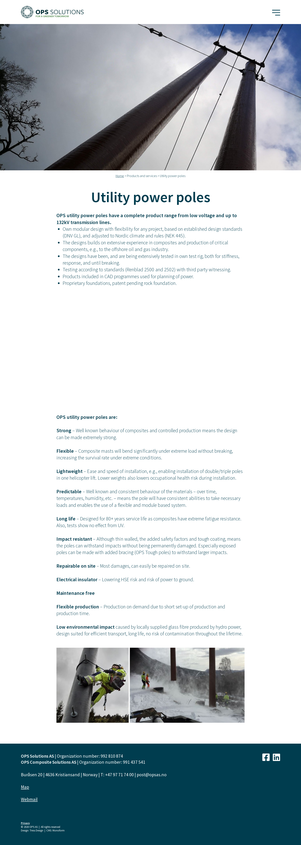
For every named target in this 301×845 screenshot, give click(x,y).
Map (25, 787)
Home (120, 176)
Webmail (29, 799)
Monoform (58, 830)
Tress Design (36, 830)
